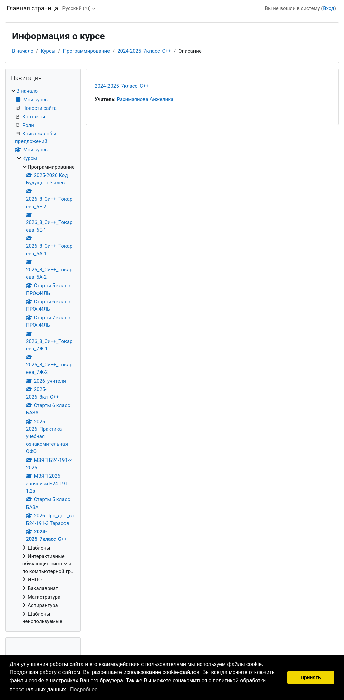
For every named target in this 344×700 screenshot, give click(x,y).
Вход (328, 8)
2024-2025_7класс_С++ (144, 51)
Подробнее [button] (84, 689)
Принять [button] (311, 677)
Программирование (86, 51)
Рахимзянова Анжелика (145, 99)
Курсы (48, 51)
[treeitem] (43, 356)
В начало (22, 51)
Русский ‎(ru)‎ (76, 8)
